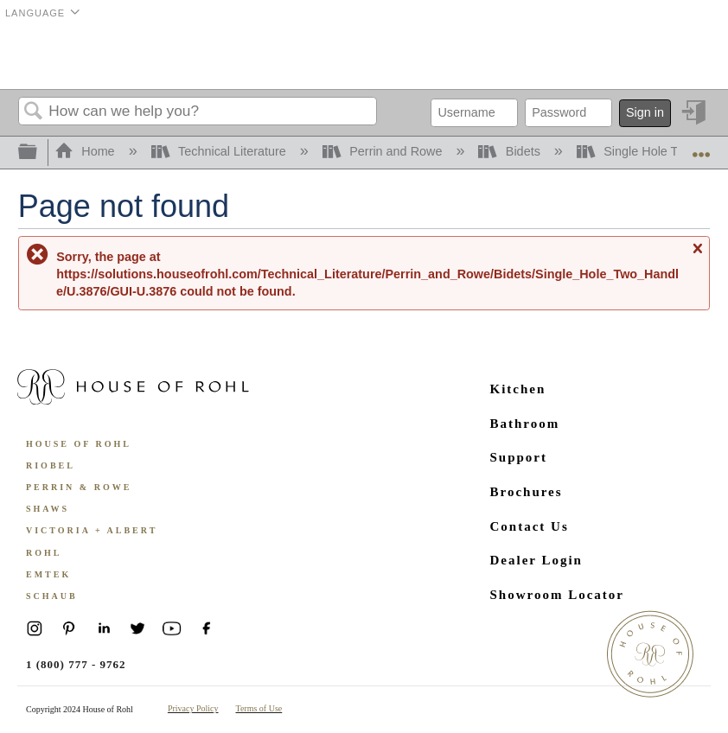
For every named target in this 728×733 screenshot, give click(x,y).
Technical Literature (220, 151)
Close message (697, 256)
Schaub (52, 596)
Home (86, 151)
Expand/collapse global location (701, 147)
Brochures (526, 492)
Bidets (510, 151)
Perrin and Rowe (384, 151)
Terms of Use (259, 708)
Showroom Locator (557, 595)
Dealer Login (536, 560)
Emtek (48, 574)
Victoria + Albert (91, 530)
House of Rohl (78, 444)
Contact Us (529, 526)
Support (519, 457)
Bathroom (525, 423)
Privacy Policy (193, 708)
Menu (688, 56)
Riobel (50, 465)
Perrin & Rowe (78, 487)
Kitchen (518, 389)
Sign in (645, 112)
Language (35, 13)
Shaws (47, 508)
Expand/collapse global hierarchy (39, 152)
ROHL (43, 553)
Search (33, 112)
